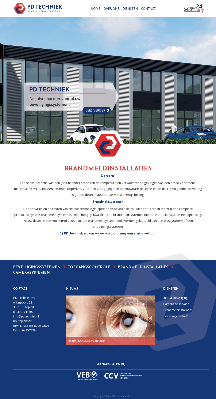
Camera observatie (176, 304)
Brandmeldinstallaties (178, 310)
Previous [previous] (71, 320)
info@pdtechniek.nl (26, 316)
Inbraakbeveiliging (175, 298)
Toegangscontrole (175, 316)
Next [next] (149, 320)
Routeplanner (22, 321)
